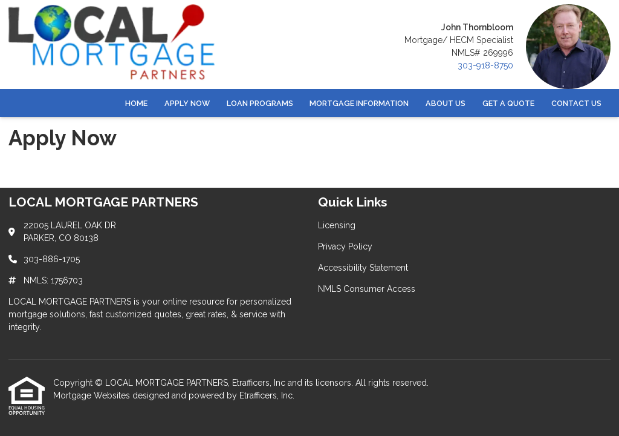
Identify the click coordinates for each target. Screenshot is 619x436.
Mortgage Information (359, 103)
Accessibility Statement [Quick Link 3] (363, 267)
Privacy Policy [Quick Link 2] (345, 246)
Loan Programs (260, 103)
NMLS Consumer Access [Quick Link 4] (366, 289)
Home (136, 103)
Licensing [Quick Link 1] (336, 225)
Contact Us (576, 103)
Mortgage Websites (92, 395)
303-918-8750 (485, 65)
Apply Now (187, 103)
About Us (445, 103)
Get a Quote (508, 103)
